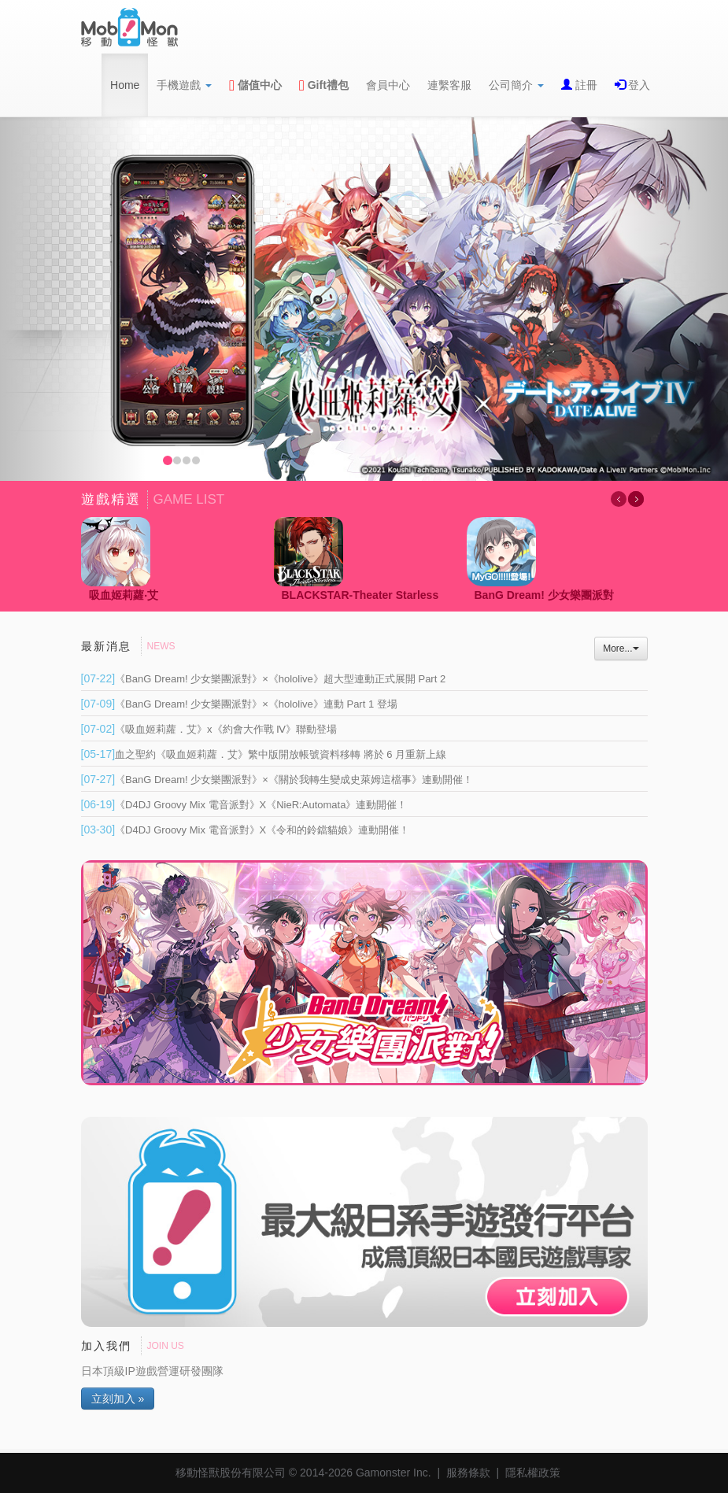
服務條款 (468, 1472)
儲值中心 (255, 85)
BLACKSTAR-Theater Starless (360, 595)
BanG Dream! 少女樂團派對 (544, 595)
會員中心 (388, 85)
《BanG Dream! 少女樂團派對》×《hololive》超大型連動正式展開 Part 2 (263, 679)
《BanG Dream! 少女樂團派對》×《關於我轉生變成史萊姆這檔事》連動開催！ (277, 779)
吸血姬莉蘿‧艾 (123, 595)
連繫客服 (449, 85)
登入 (638, 85)
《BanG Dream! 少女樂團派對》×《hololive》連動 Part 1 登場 (239, 704)
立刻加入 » (118, 1398)
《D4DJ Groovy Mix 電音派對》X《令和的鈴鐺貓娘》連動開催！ (245, 830)
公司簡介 (516, 85)
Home (124, 85)
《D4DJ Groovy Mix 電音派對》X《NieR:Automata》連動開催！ (244, 805)
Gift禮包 (324, 85)
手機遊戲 (184, 85)
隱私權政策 (532, 1472)
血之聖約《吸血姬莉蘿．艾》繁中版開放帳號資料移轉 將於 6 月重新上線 (264, 754)
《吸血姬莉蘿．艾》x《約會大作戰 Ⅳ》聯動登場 (209, 729)
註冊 (584, 85)
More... (620, 648)
